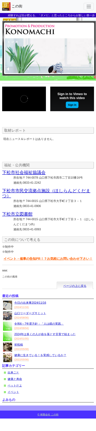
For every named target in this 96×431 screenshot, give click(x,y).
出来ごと (13, 372)
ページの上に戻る (74, 285)
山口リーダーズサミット (30, 313)
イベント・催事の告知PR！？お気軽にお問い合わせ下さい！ (47, 259)
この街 (12, 6)
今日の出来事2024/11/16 (30, 302)
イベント (13, 392)
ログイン (87, 407)
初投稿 (18, 344)
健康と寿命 (15, 379)
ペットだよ (15, 385)
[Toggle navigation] (89, 6)
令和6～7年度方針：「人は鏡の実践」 (39, 323)
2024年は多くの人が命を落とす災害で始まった (45, 334)
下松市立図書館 (17, 214)
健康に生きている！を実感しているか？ (40, 355)
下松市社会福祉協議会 (24, 172)
